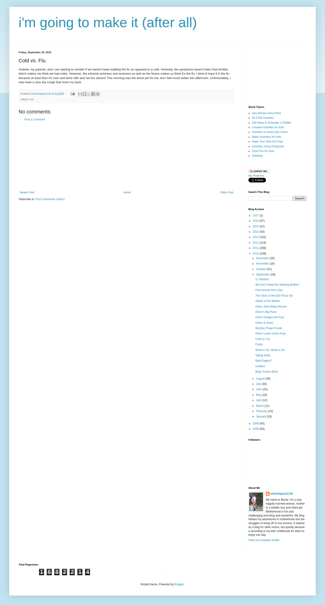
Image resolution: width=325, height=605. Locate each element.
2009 (256, 423)
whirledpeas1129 (42, 93)
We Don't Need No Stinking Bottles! (277, 284)
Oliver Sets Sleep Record (271, 306)
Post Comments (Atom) (50, 199)
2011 (256, 248)
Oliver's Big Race (266, 312)
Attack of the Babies (267, 301)
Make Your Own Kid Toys (267, 141)
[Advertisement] (271, 74)
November (263, 263)
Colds (259, 344)
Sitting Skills (262, 355)
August (261, 378)
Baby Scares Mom (266, 371)
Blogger (179, 584)
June (259, 389)
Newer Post (27, 192)
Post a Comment (34, 119)
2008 (256, 428)
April (259, 400)
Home (127, 192)
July (259, 384)
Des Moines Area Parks (266, 113)
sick (31, 99)
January (261, 416)
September (263, 274)
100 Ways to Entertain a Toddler (271, 122)
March (260, 405)
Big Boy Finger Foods (268, 328)
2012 (256, 242)
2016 (256, 220)
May (259, 395)
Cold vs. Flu (262, 339)
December (263, 258)
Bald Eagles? (263, 360)
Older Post (226, 192)
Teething (257, 155)
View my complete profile (263, 540)
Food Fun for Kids (263, 151)
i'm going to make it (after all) (108, 22)
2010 (256, 253)
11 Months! (262, 279)
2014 (256, 231)
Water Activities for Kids (266, 137)
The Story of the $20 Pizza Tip (274, 295)
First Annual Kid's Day (269, 290)
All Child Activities (263, 117)
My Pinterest (256, 175)
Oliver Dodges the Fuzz (269, 317)
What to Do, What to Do (270, 350)
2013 (256, 237)
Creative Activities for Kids (268, 127)
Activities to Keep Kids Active (270, 132)
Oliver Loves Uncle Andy (270, 333)
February (262, 411)
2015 (256, 226)
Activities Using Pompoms (268, 146)
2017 (256, 215)
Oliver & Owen (264, 322)
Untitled (260, 366)
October (261, 269)
